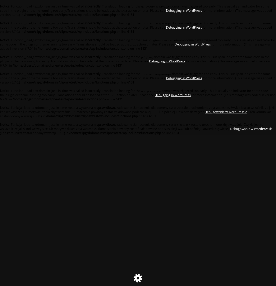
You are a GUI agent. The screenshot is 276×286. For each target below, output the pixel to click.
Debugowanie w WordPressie (226, 112)
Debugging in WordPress (184, 10)
